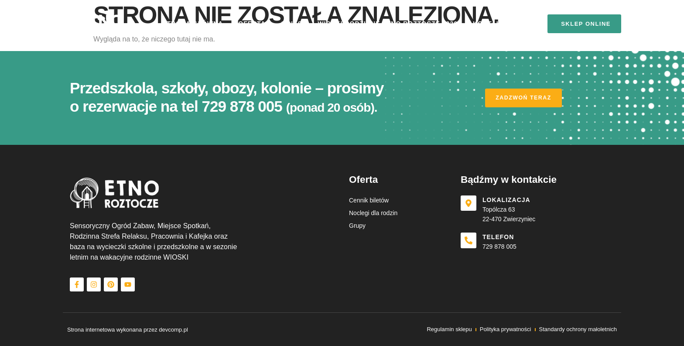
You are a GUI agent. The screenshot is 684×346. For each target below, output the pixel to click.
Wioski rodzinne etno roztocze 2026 (388, 23)
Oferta (252, 23)
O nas (291, 23)
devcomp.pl (173, 329)
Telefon (500, 236)
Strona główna (192, 23)
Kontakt (489, 23)
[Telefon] (470, 242)
